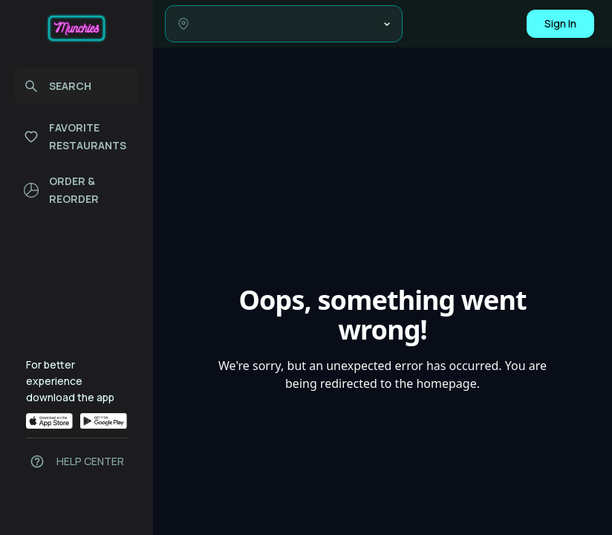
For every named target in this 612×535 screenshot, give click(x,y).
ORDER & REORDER (61, 190)
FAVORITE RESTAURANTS (75, 136)
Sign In (560, 23)
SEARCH (57, 86)
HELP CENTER (90, 461)
